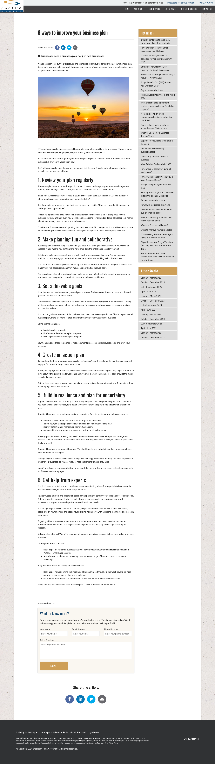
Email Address (86, 632)
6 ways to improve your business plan (156, 186)
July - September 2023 (151, 324)
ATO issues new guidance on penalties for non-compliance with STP (156, 58)
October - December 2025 (153, 282)
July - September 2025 (151, 287)
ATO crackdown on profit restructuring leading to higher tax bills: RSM (156, 117)
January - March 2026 (151, 278)
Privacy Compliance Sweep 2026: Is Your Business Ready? (157, 178)
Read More (100, 743)
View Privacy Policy (111, 743)
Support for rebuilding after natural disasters (157, 142)
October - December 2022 (153, 337)
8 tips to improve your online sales (156, 230)
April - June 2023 (148, 328)
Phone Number (118, 632)
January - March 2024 (151, 314)
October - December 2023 (153, 319)
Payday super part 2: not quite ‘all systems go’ (156, 170)
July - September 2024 (151, 305)
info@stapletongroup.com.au (180, 3)
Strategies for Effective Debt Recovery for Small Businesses (155, 68)
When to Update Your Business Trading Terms (155, 134)
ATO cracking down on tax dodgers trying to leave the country (157, 236)
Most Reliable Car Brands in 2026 (156, 164)
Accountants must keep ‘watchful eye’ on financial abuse (156, 211)
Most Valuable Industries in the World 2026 (158, 96)
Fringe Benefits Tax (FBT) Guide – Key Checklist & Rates (156, 84)
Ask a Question (86, 649)
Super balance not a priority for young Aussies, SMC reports (155, 127)
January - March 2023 (151, 333)
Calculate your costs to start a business (154, 158)
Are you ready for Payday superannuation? (152, 150)
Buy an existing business (152, 90)
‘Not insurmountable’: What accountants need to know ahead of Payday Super (157, 256)
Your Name (54, 632)
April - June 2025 (148, 291)
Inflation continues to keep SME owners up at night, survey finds (155, 41)
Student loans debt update (153, 200)
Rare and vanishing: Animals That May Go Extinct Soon (156, 219)
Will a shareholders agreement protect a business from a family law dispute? (157, 106)
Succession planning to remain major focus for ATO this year (158, 76)
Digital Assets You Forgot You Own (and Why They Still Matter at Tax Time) (157, 245)
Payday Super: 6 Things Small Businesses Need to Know (154, 49)
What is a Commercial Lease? (154, 225)
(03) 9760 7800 (206, 3)
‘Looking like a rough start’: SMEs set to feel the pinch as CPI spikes (157, 194)
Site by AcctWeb (191, 739)
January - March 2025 (151, 296)
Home (127, 8)
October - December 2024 (153, 301)
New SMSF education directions (155, 205)
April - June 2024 (148, 310)
